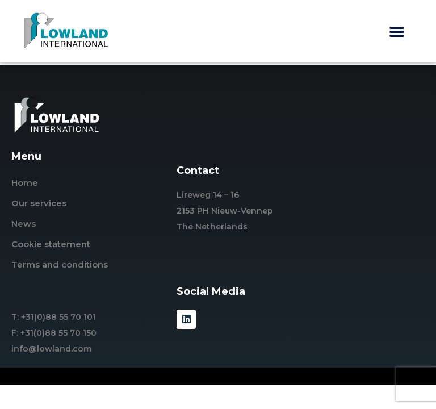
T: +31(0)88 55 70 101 (53, 317)
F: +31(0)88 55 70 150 (54, 333)
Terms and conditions (59, 264)
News (23, 223)
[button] (397, 31)
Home (24, 182)
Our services (38, 203)
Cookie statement (50, 244)
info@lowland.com (51, 349)
